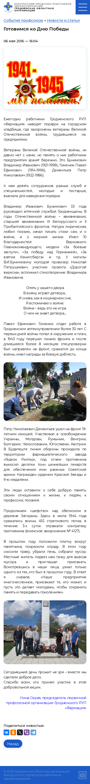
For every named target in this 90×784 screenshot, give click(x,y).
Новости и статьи (63, 20)
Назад (13, 744)
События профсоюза (23, 20)
